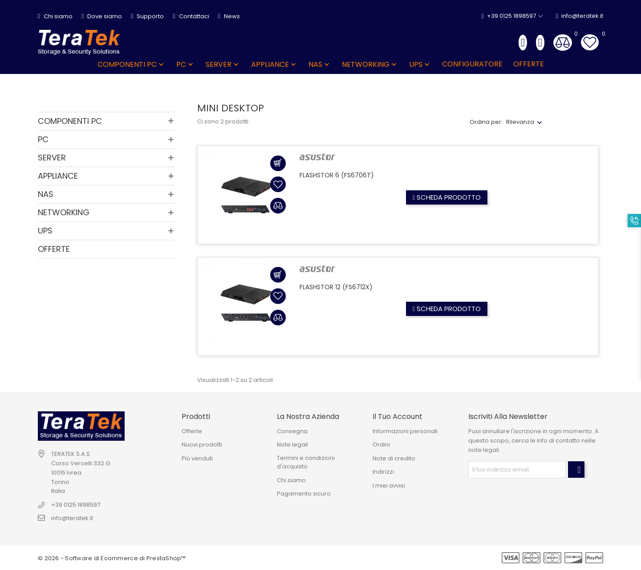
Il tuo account (397, 416)
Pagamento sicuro (304, 493)
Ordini (381, 444)
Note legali (292, 444)
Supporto (147, 16)
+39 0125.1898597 (75, 504)
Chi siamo (55, 16)
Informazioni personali (405, 431)
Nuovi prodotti (202, 444)
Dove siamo (101, 16)
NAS (319, 64)
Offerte (192, 431)
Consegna (292, 431)
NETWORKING (370, 64)
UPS (420, 64)
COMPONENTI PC (131, 64)
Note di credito (394, 458)
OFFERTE (528, 64)
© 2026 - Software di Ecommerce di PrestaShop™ (112, 558)
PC (185, 64)
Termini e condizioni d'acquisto (306, 462)
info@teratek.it (579, 16)
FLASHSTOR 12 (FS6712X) (336, 287)
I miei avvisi (389, 485)
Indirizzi (383, 471)
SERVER (223, 64)
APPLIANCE (274, 64)
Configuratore (472, 64)
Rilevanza (520, 122)
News (229, 16)
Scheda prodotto (447, 197)
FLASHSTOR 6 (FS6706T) (337, 175)
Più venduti (197, 458)
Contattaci (191, 16)
